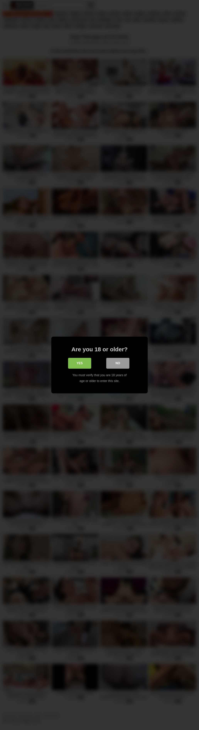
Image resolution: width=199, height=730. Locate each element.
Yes (80, 363)
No (118, 363)
